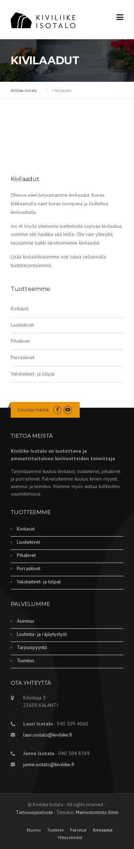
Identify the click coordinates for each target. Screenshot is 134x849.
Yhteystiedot (70, 837)
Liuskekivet (22, 325)
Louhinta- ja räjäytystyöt (42, 634)
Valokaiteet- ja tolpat (33, 374)
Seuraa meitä (33, 409)
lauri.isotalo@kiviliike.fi (47, 735)
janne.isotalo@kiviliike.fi (48, 764)
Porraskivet (22, 357)
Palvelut (78, 830)
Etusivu (34, 830)
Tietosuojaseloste (34, 812)
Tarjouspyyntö (32, 647)
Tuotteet (55, 830)
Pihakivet (20, 341)
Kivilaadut (103, 830)
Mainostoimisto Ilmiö (97, 812)
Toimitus (25, 660)
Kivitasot (20, 308)
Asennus (25, 621)
